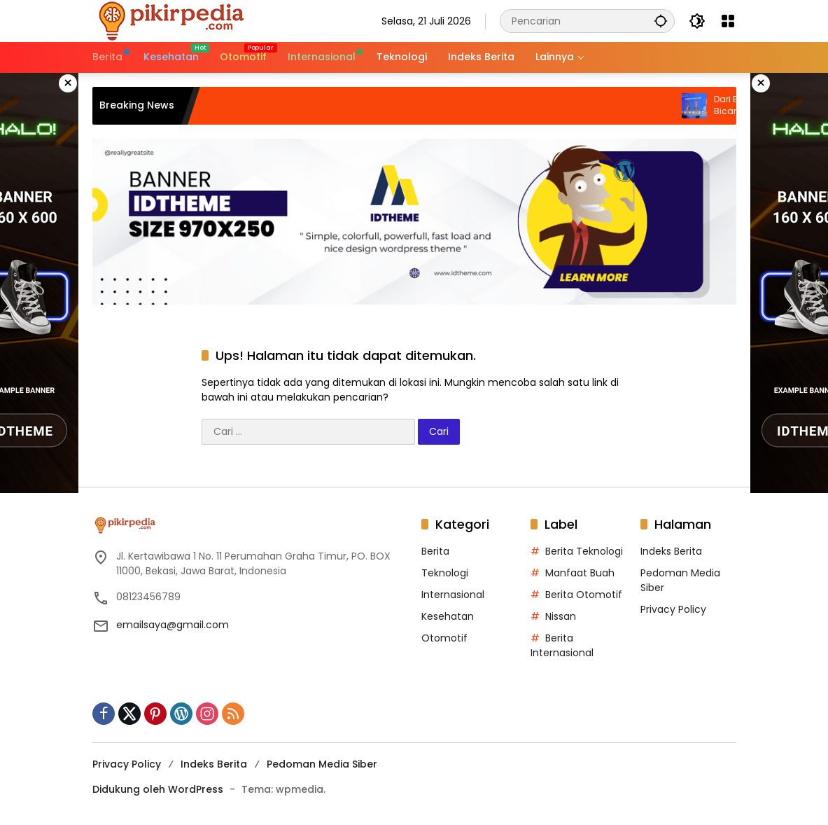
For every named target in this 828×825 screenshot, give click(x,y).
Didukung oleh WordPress (157, 789)
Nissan (560, 616)
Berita (435, 551)
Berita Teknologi (584, 551)
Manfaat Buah (580, 573)
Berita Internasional (562, 645)
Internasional (452, 595)
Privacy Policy (673, 609)
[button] (661, 20)
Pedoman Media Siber (322, 764)
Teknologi (444, 573)
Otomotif (444, 638)
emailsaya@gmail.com (172, 625)
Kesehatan (447, 616)
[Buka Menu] (728, 21)
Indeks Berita (671, 551)
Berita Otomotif (583, 595)
